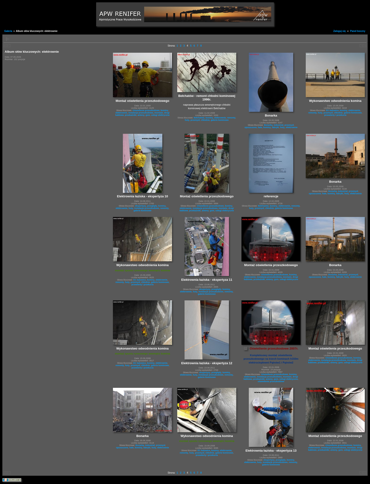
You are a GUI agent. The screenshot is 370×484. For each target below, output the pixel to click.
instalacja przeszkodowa (140, 113)
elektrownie (121, 113)
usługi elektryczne (160, 115)
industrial (278, 125)
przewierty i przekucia (335, 115)
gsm (148, 115)
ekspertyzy (140, 206)
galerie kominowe (220, 120)
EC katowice (332, 110)
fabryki (275, 127)
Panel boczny (357, 31)
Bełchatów (199, 118)
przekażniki (131, 115)
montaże (158, 113)
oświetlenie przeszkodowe (271, 381)
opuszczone (251, 127)
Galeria (8, 31)
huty (187, 120)
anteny (141, 115)
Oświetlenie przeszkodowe (146, 110)
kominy (164, 110)
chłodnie (205, 120)
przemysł (195, 120)
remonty (231, 118)
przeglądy (152, 206)
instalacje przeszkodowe (146, 208)
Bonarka (268, 125)
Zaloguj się (339, 31)
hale (260, 127)
